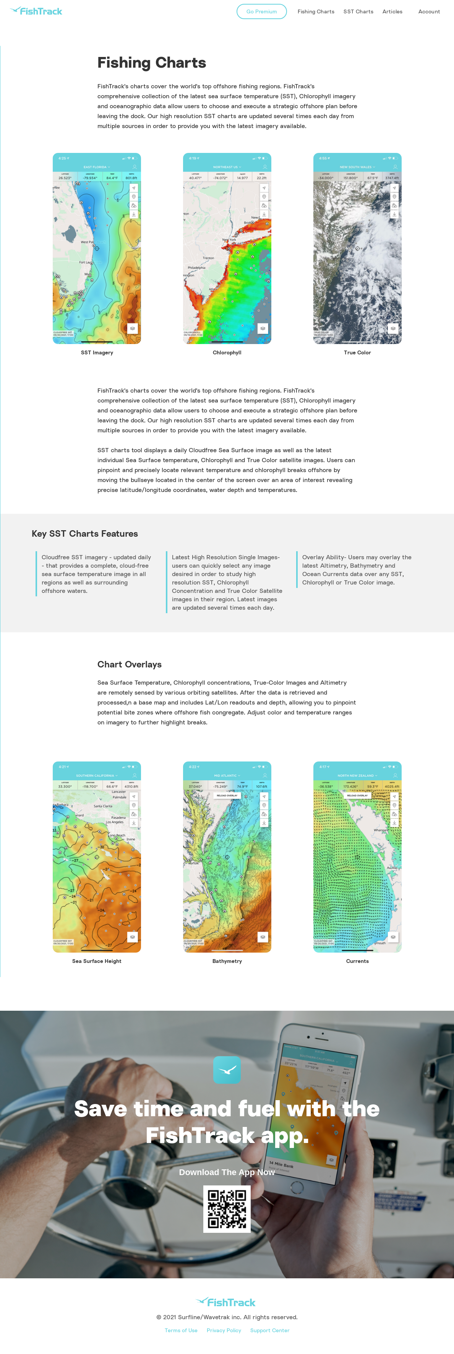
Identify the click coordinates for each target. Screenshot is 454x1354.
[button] (393, 11)
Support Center (270, 1330)
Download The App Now (227, 1172)
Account (429, 11)
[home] (36, 10)
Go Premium (261, 11)
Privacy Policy (224, 1330)
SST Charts (358, 11)
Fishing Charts (316, 11)
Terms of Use (181, 1330)
